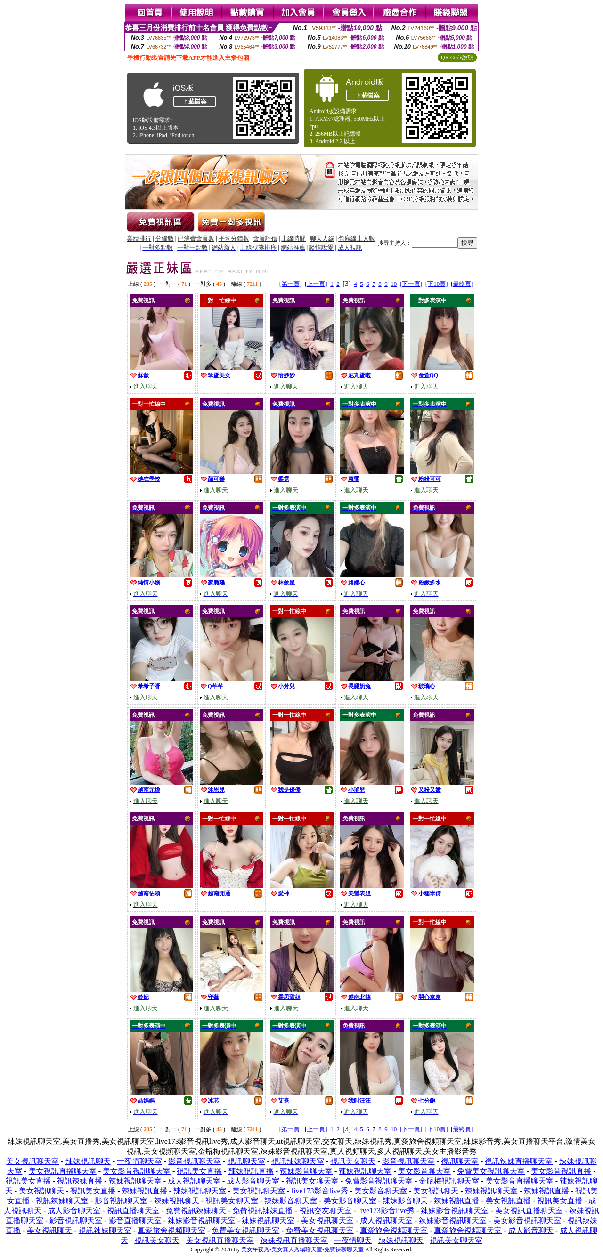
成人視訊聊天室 (194, 1181)
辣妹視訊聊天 (88, 1161)
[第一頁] (290, 283)
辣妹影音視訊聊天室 (455, 1211)
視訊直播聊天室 (133, 1211)
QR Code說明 (457, 57)
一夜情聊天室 (139, 1161)
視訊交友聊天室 (325, 1211)
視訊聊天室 (246, 1161)
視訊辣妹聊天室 (297, 1161)
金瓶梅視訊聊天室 (449, 1181)
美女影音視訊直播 (561, 1171)
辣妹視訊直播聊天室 (294, 1240)
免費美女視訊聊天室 (491, 1171)
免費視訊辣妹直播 (262, 1211)
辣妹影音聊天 (405, 1201)
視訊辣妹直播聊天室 (519, 1161)
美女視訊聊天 (41, 1191)
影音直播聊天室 (135, 1220)
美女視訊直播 (508, 1201)
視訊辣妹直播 (79, 1181)
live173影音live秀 (320, 1191)
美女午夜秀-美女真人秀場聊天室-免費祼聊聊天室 (302, 1249)
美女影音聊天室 (424, 1171)
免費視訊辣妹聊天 (196, 1211)
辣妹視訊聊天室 (365, 1171)
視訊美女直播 (199, 1171)
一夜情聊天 (353, 1240)
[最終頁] (462, 283)
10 (394, 283)
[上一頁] (316, 283)
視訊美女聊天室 (312, 1181)
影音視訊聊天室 (194, 1161)
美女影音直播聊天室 (520, 1181)
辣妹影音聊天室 (306, 1171)
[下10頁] (436, 283)
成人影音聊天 (531, 1230)
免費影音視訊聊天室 (379, 1181)
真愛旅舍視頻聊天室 (171, 1230)
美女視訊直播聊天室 (63, 1171)
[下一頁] (411, 283)
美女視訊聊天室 (32, 1161)
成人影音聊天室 (253, 1181)
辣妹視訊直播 (251, 1171)
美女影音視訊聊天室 (137, 1171)
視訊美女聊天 (352, 1161)
